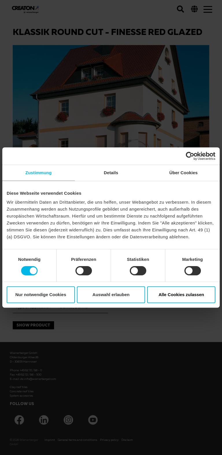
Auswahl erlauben (111, 294)
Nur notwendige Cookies (40, 294)
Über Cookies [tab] (183, 172)
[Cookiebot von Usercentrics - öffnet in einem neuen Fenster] (190, 156)
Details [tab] (111, 172)
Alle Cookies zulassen (181, 294)
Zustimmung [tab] (38, 172)
